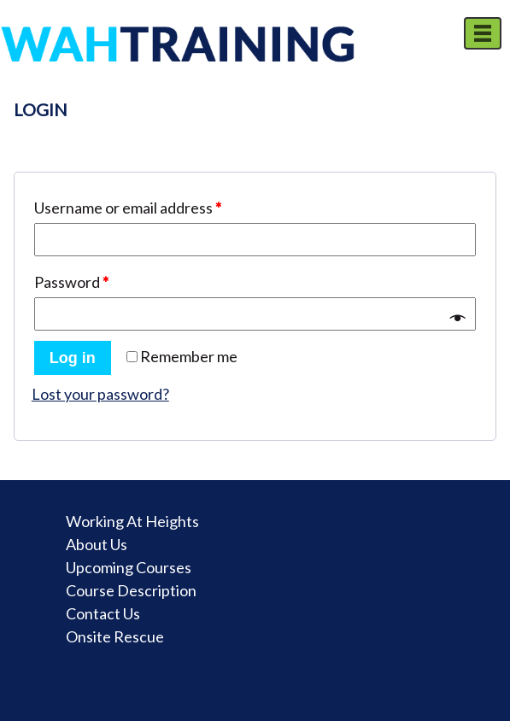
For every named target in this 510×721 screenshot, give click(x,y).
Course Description (131, 590)
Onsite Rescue (115, 636)
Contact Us (103, 613)
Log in (73, 357)
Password (71, 282)
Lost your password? (100, 393)
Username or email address (127, 207)
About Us (96, 544)
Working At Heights (132, 521)
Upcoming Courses (128, 567)
